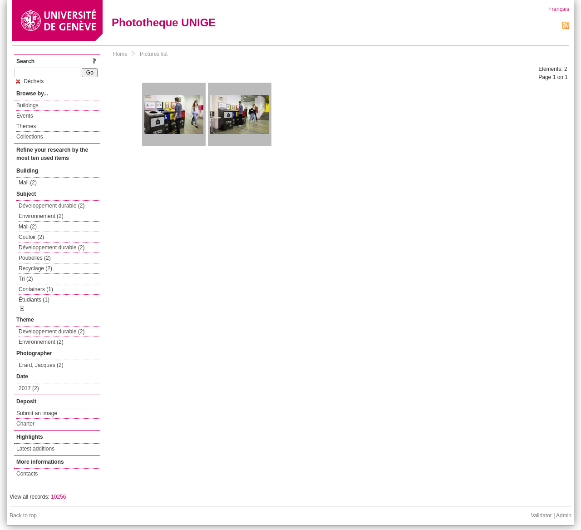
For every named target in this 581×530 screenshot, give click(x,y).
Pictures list (153, 54)
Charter (25, 424)
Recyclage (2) (35, 268)
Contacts (27, 474)
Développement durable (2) (51, 206)
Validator (541, 515)
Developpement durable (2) (51, 331)
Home (120, 54)
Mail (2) (28, 182)
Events (24, 116)
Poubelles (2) (35, 258)
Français (558, 9)
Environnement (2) (41, 216)
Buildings (27, 105)
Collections (29, 137)
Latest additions (35, 449)
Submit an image (36, 413)
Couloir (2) (31, 237)
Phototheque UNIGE (164, 22)
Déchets (30, 81)
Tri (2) (26, 279)
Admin (563, 515)
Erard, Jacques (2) (41, 365)
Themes (26, 126)
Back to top (23, 515)
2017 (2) (29, 388)
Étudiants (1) (34, 300)
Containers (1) (36, 289)
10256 (58, 497)
